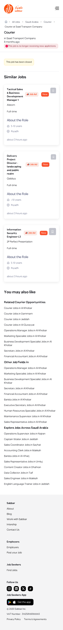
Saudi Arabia (31, 22)
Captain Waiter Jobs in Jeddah (21, 439)
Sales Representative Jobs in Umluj (23, 462)
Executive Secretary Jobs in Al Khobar (25, 405)
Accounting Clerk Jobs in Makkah (22, 450)
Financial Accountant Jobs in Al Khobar (26, 356)
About (10, 509)
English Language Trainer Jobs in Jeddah (26, 484)
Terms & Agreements (35, 619)
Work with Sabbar (17, 519)
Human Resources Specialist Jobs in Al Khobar (29, 411)
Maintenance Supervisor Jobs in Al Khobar (27, 416)
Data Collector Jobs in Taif (18, 473)
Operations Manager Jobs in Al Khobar (25, 330)
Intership (12, 524)
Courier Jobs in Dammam (18, 314)
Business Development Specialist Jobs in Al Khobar (28, 343)
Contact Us (13, 530)
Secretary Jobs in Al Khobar (19, 351)
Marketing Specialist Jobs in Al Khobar (25, 336)
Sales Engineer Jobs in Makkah (21, 478)
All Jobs (16, 22)
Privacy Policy (14, 619)
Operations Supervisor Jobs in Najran (24, 434)
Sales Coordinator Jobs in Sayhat (22, 445)
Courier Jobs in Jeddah (16, 319)
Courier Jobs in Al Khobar (18, 308)
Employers (13, 547)
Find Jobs (12, 570)
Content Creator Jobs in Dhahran (22, 467)
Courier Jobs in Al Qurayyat (19, 325)
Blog (9, 514)
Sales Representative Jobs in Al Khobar (25, 422)
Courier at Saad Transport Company (23, 27)
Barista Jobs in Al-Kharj (16, 456)
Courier (48, 22)
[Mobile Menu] (57, 9)
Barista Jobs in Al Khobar (17, 400)
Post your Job (14, 552)
